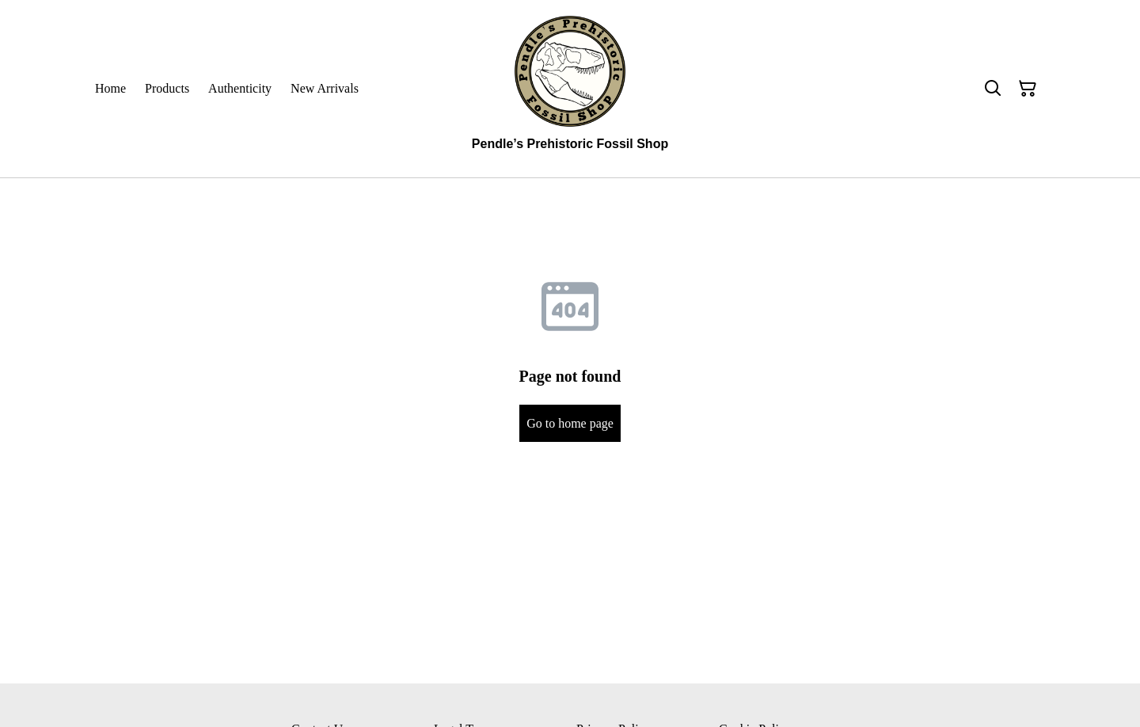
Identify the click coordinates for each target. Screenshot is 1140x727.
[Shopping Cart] (1027, 88)
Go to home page (570, 423)
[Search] (992, 88)
